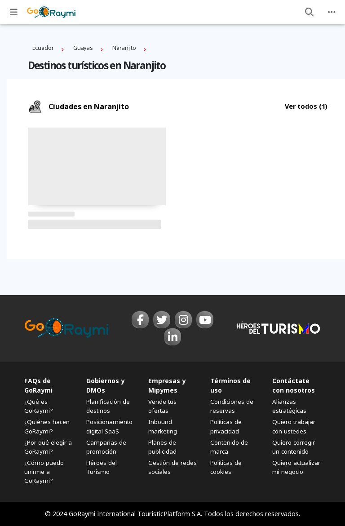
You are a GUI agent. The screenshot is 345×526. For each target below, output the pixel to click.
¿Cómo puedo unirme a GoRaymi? (44, 472)
